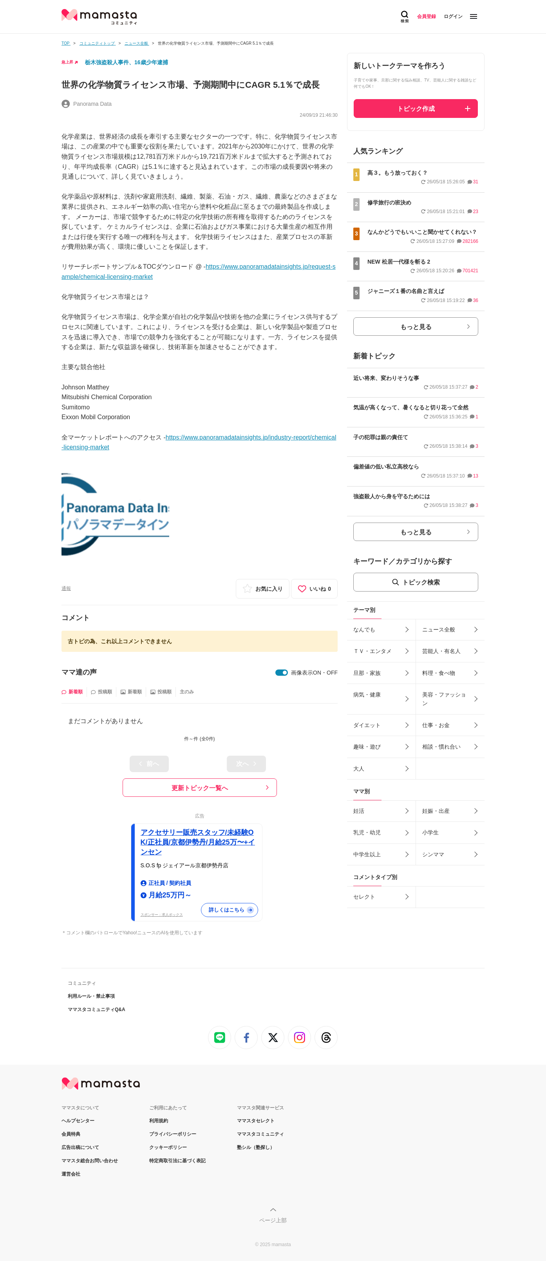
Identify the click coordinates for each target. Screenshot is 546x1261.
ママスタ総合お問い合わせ (89, 1160)
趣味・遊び (367, 747)
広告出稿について (80, 1147)
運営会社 (70, 1174)
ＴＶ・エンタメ (372, 651)
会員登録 (426, 16)
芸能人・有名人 (441, 651)
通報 (66, 588)
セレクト (364, 897)
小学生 (430, 832)
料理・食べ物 (438, 673)
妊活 (358, 811)
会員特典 (70, 1134)
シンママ (433, 854)
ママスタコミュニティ (260, 1134)
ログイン (453, 16)
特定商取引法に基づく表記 (177, 1160)
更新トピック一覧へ (200, 788)
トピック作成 (416, 108)
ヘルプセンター (77, 1120)
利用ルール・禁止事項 (91, 996)
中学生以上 (367, 854)
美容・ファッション (444, 698)
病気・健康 (367, 694)
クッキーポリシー (168, 1147)
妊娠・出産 (436, 811)
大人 (358, 768)
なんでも (364, 629)
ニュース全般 (438, 629)
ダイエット (367, 725)
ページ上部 (273, 1220)
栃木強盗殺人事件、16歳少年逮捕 (126, 62)
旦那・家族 (367, 673)
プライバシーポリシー (172, 1134)
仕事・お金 (436, 725)
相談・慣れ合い (441, 747)
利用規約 (158, 1120)
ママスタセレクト (256, 1120)
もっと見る (416, 327)
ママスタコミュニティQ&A (96, 1009)
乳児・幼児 (367, 832)
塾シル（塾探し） (256, 1147)
